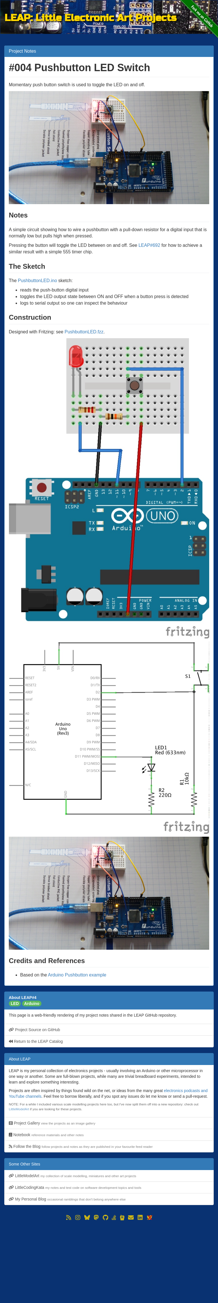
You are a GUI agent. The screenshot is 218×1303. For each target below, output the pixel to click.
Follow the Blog (81, 1146)
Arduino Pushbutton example (77, 974)
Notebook (46, 1134)
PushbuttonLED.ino (37, 280)
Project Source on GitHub (34, 1029)
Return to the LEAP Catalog (36, 1041)
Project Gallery (52, 1123)
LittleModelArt (19, 1109)
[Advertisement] (109, 1262)
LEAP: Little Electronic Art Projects (91, 17)
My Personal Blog (67, 1199)
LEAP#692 (149, 245)
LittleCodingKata (75, 1187)
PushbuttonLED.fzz (84, 331)
